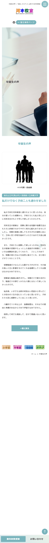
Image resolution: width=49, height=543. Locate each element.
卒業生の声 (43, 354)
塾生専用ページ (26, 22)
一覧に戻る (24, 328)
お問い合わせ (36, 539)
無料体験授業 (13, 539)
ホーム (33, 354)
